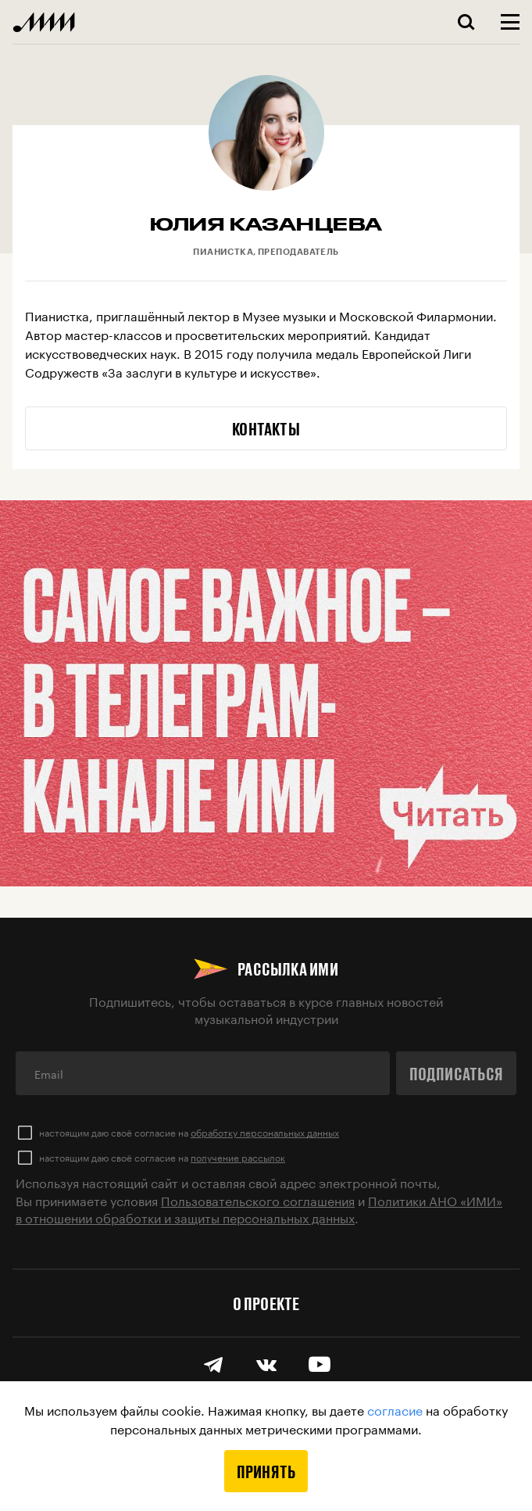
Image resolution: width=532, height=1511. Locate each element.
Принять (266, 1471)
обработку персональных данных (265, 1131)
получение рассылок (238, 1156)
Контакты (266, 428)
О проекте (266, 1303)
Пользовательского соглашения (258, 1199)
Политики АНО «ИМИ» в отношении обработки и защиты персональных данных (259, 1208)
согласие (395, 1409)
